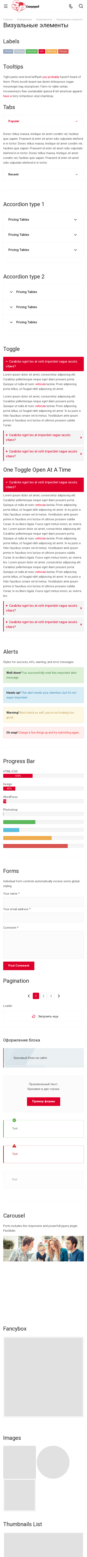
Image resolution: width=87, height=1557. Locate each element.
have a (7, 96)
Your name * (11, 893)
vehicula (40, 384)
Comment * (10, 927)
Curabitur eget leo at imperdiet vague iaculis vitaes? (38, 437)
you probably (51, 77)
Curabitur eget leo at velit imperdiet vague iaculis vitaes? (41, 364)
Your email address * (17, 909)
